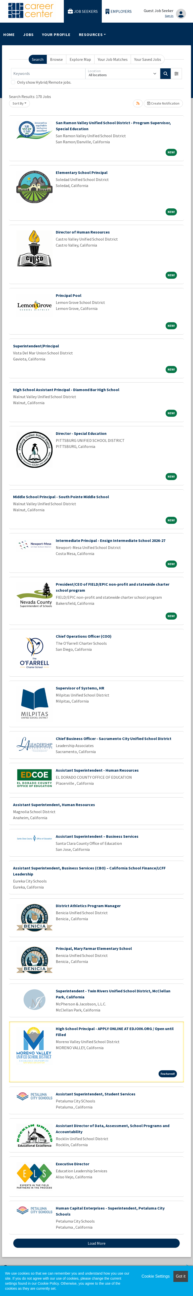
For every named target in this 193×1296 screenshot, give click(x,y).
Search (37, 59)
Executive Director (72, 1163)
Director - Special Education (81, 433)
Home (9, 34)
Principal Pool (68, 295)
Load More (97, 1243)
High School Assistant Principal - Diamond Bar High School (66, 389)
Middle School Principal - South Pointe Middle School (61, 496)
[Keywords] (48, 73)
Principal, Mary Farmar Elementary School (94, 948)
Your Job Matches (113, 59)
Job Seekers (83, 11)
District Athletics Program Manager (88, 905)
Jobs (28, 34)
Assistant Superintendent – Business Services (97, 836)
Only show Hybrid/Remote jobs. (44, 82)
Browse (56, 59)
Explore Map (80, 59)
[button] (176, 73)
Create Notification (163, 103)
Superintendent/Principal (36, 345)
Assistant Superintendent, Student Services (95, 1093)
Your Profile (56, 34)
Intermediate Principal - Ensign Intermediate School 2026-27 (110, 540)
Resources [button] (91, 34)
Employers (119, 11)
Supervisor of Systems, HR (80, 687)
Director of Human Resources (83, 232)
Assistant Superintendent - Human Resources (97, 770)
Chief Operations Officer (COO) (84, 636)
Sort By (18, 103)
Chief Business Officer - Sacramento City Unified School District (113, 738)
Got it (180, 1276)
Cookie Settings (155, 1276)
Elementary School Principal (82, 172)
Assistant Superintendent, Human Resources (54, 804)
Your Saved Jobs (147, 59)
